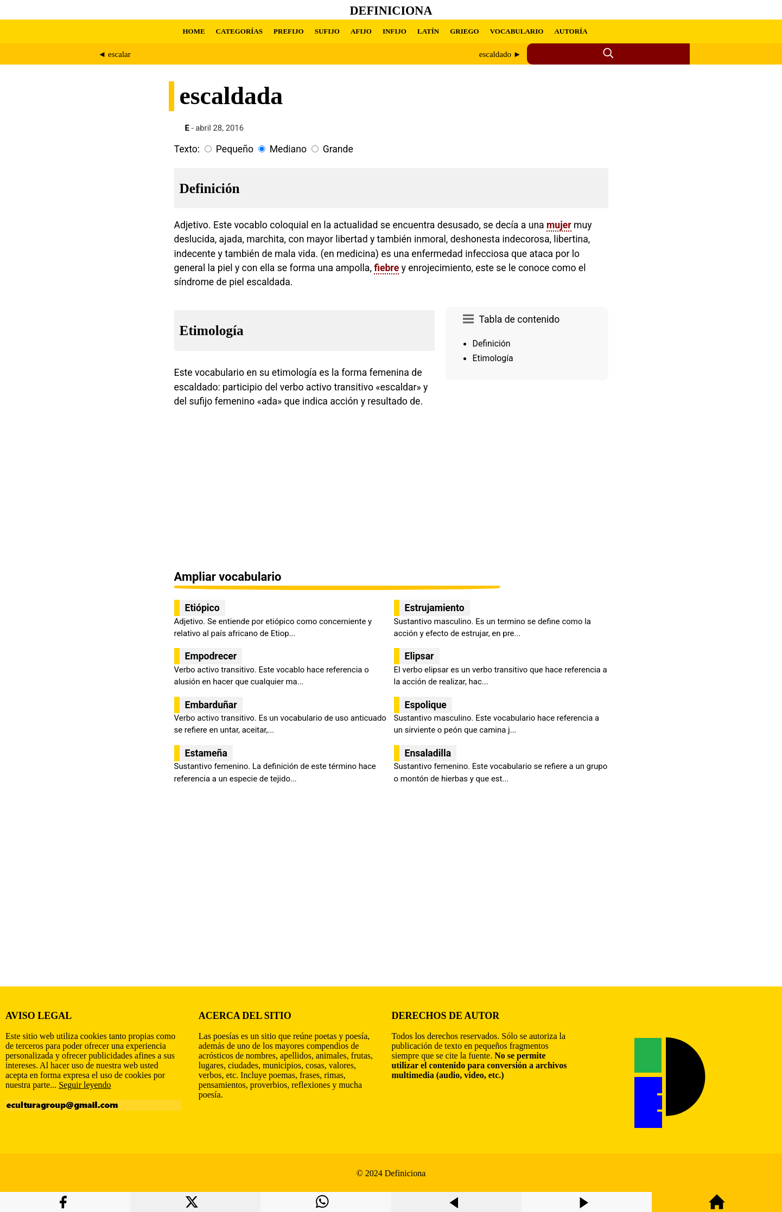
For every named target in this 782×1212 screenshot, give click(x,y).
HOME (193, 31)
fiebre (386, 267)
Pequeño (234, 149)
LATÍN (428, 31)
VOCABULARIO (517, 31)
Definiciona (391, 10)
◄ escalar (114, 54)
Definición (492, 343)
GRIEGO (464, 31)
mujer (558, 225)
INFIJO (394, 31)
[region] (527, 476)
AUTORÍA (570, 31)
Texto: (187, 149)
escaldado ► (500, 54)
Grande (338, 149)
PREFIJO (289, 31)
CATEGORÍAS (239, 31)
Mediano (288, 149)
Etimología (493, 358)
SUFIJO (327, 31)
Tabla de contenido (519, 319)
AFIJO (361, 31)
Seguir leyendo (85, 1084)
